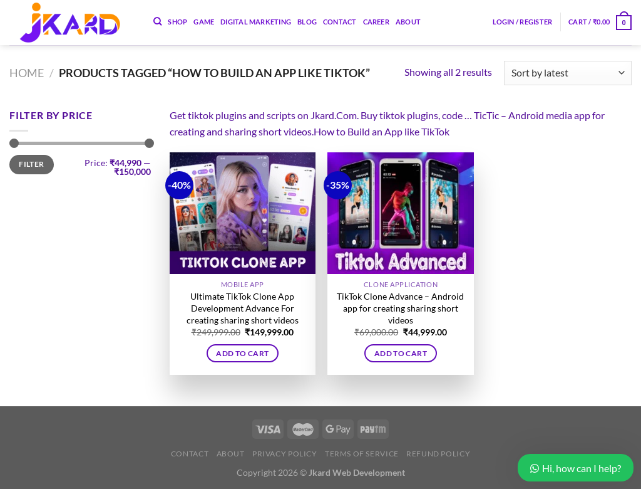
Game (203, 22)
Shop (177, 22)
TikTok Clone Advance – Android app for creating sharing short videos (400, 308)
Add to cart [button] (242, 353)
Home (26, 73)
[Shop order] (568, 73)
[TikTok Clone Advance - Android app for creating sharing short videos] (400, 213)
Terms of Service (362, 453)
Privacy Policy (284, 453)
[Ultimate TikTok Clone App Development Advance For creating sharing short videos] (242, 213)
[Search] (157, 21)
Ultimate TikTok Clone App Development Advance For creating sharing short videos (243, 308)
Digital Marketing (255, 22)
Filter (31, 164)
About (408, 22)
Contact (340, 22)
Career (376, 22)
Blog (307, 22)
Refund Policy (438, 453)
